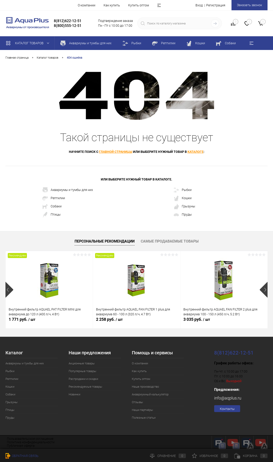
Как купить (112, 5)
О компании (86, 5)
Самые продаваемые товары (170, 241)
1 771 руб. (22, 319)
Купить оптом (138, 5)
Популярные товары (82, 371)
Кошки (183, 198)
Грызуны (184, 206)
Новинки (74, 394)
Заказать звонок (249, 5)
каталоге (195, 152)
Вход (199, 5)
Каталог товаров (28, 43)
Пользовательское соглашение (30, 439)
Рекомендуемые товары (85, 386)
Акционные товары (82, 363)
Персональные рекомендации (105, 241)
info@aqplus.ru (227, 398)
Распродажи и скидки (83, 379)
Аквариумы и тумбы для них (67, 190)
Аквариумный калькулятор (150, 394)
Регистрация (215, 5)
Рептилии (53, 198)
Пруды (183, 214)
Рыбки (183, 190)
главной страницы (115, 152)
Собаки (52, 206)
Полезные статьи (144, 417)
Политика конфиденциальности (31, 442)
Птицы (51, 214)
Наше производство (145, 386)
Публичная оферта (21, 445)
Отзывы (137, 402)
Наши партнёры (142, 410)
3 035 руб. (196, 319)
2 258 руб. (109, 319)
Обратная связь (22, 456)
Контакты (227, 409)
